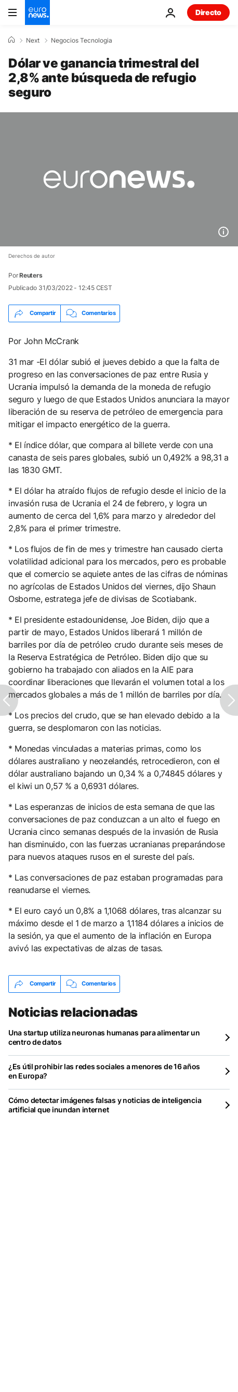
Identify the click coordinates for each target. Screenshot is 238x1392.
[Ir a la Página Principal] (37, 12)
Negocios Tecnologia (81, 40)
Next (32, 40)
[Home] (11, 40)
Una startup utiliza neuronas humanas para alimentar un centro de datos (104, 1037)
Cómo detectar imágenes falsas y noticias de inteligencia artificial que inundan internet (104, 1105)
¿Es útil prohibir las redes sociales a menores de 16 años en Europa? (104, 1071)
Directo (208, 12)
